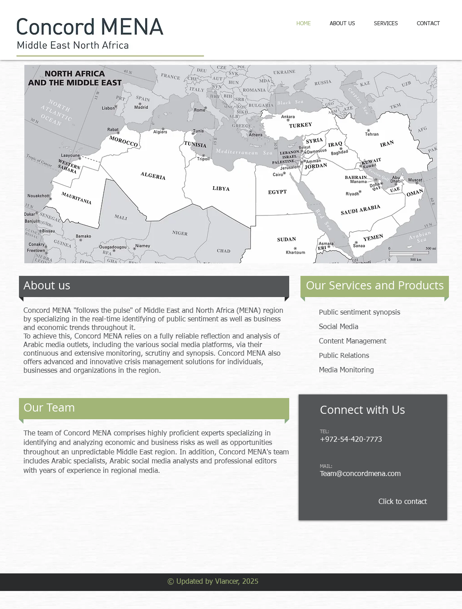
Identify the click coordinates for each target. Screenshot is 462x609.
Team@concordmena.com (360, 474)
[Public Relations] (366, 356)
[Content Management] (369, 342)
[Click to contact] (402, 502)
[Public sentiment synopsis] (377, 313)
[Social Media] (356, 327)
